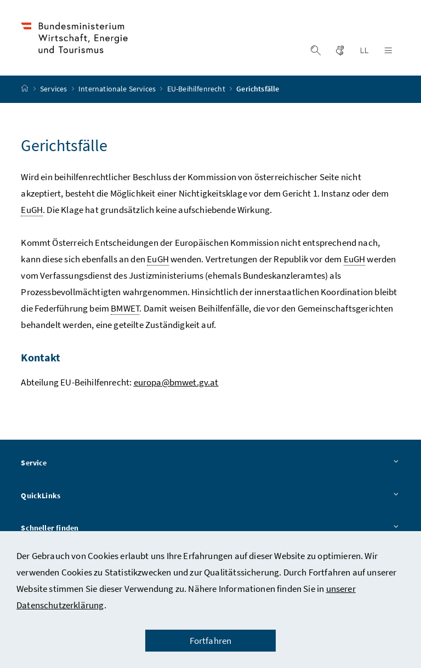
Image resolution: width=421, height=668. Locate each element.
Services (54, 89)
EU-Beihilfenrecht (197, 89)
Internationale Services (117, 89)
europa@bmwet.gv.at (176, 382)
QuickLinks (210, 496)
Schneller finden (210, 528)
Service (210, 463)
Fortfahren (211, 641)
